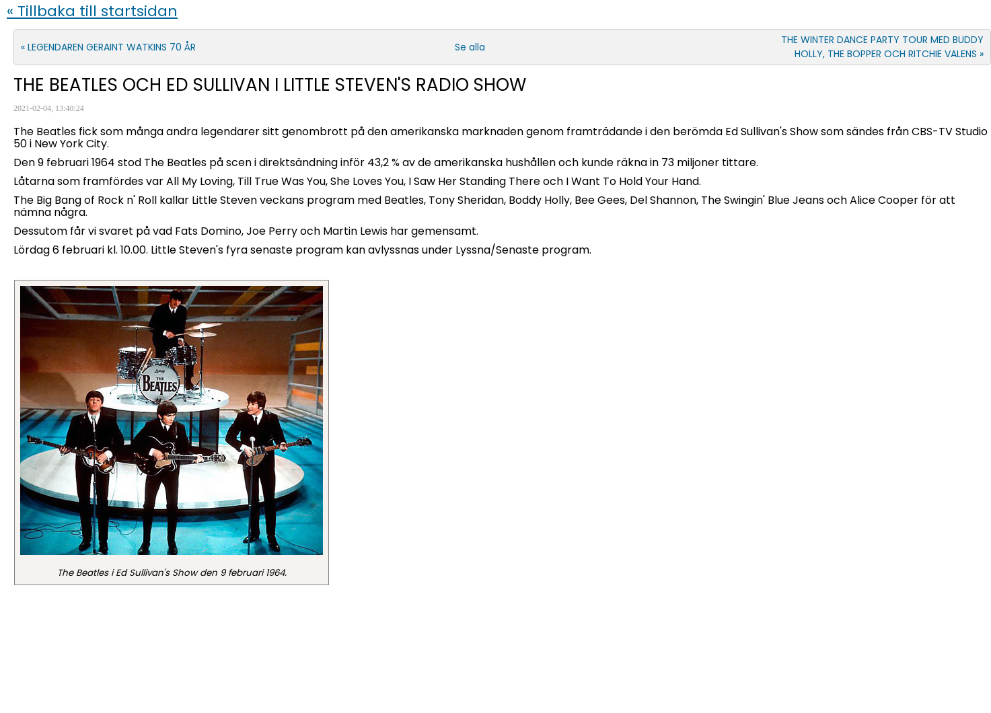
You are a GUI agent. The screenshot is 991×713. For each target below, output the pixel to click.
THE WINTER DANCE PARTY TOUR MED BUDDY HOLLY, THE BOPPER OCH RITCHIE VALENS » (882, 47)
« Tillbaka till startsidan (92, 11)
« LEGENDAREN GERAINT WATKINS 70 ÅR (108, 47)
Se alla (470, 47)
